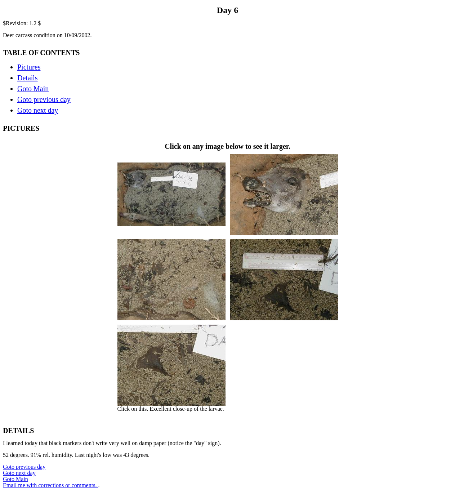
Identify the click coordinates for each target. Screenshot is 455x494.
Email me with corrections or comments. (50, 485)
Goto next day (37, 110)
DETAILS (18, 430)
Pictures (28, 67)
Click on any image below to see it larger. (227, 279)
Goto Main (33, 89)
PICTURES (21, 128)
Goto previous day (44, 99)
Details (27, 78)
